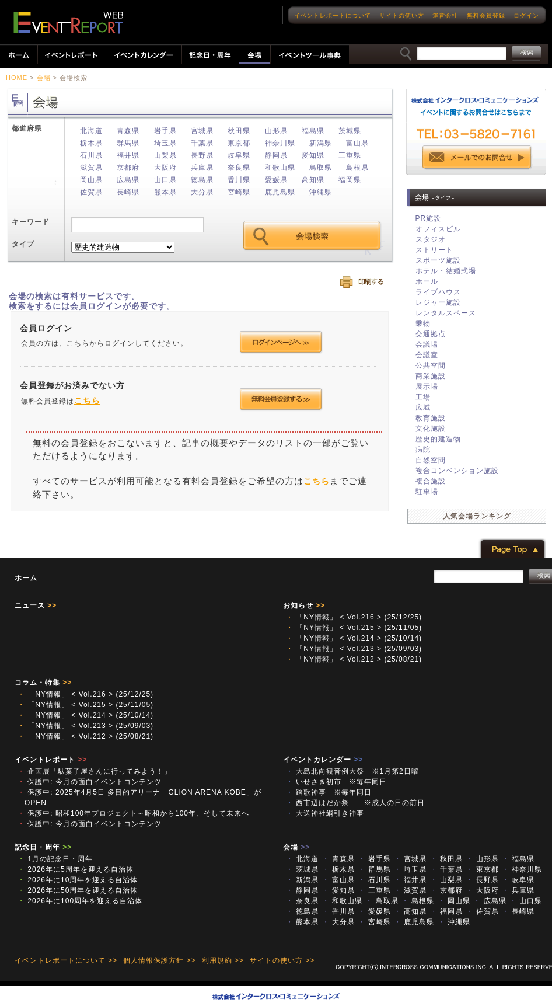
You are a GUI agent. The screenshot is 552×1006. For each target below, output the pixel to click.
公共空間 (430, 365)
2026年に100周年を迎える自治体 (80, 901)
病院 (423, 449)
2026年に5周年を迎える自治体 (76, 869)
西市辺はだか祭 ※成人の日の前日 (355, 803)
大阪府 (165, 167)
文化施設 (430, 428)
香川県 (239, 180)
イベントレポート (51, 760)
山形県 (276, 131)
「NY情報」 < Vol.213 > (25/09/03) (354, 649)
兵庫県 (202, 167)
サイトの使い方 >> (282, 960)
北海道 (91, 131)
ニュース (36, 605)
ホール (426, 281)
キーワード (31, 222)
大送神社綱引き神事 (329, 813)
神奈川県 (280, 143)
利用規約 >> (223, 960)
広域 (423, 407)
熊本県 (165, 192)
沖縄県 (320, 192)
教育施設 (430, 418)
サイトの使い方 (401, 15)
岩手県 (165, 131)
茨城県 (349, 131)
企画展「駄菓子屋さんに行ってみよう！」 (95, 771)
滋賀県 (91, 167)
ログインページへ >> (281, 342)
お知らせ (304, 605)
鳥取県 (320, 167)
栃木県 (91, 143)
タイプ (23, 244)
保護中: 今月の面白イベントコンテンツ (90, 782)
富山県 (357, 143)
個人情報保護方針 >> (159, 960)
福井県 (128, 155)
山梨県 (165, 155)
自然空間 (430, 460)
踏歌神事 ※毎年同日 (329, 792)
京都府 (128, 167)
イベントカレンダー (323, 760)
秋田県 (239, 131)
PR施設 (428, 218)
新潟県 (320, 143)
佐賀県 (91, 192)
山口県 (165, 180)
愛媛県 (276, 180)
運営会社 (445, 15)
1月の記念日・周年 (55, 859)
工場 (423, 397)
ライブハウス (438, 292)
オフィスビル (438, 229)
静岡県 (276, 155)
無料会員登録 (486, 15)
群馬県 (128, 143)
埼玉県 (165, 143)
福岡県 (349, 180)
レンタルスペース (445, 313)
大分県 (202, 192)
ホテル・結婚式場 (445, 271)
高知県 (313, 180)
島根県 (357, 167)
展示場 (426, 386)
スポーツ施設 (438, 260)
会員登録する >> (281, 399)
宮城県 (202, 131)
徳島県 (202, 180)
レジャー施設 (438, 302)
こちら (87, 400)
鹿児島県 (280, 192)
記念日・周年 (43, 847)
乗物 (423, 323)
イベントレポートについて (332, 15)
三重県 (349, 155)
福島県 (313, 131)
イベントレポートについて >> (66, 960)
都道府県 (27, 128)
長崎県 (128, 192)
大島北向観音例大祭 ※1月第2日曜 (352, 771)
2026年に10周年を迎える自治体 (78, 880)
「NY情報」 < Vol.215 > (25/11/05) (354, 628)
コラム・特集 (43, 682)
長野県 (202, 155)
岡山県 (91, 180)
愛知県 (313, 155)
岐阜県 (239, 155)
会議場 (426, 344)
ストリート (434, 250)
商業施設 (430, 376)
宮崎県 (239, 192)
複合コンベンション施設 (457, 471)
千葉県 (202, 143)
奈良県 (239, 167)
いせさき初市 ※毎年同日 (336, 782)
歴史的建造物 (438, 439)
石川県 (91, 155)
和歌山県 (280, 167)
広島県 (128, 180)
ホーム (26, 578)
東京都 (239, 143)
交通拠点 (430, 334)
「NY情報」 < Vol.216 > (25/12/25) (354, 617)
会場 (44, 77)
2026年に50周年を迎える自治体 (78, 890)
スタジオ (430, 239)
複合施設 (430, 481)
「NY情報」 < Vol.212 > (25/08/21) (354, 659)
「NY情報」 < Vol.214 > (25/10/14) (354, 638)
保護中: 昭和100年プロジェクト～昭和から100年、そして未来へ (133, 813)
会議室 (426, 355)
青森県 (128, 131)
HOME (16, 77)
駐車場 (426, 492)
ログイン (526, 15)
